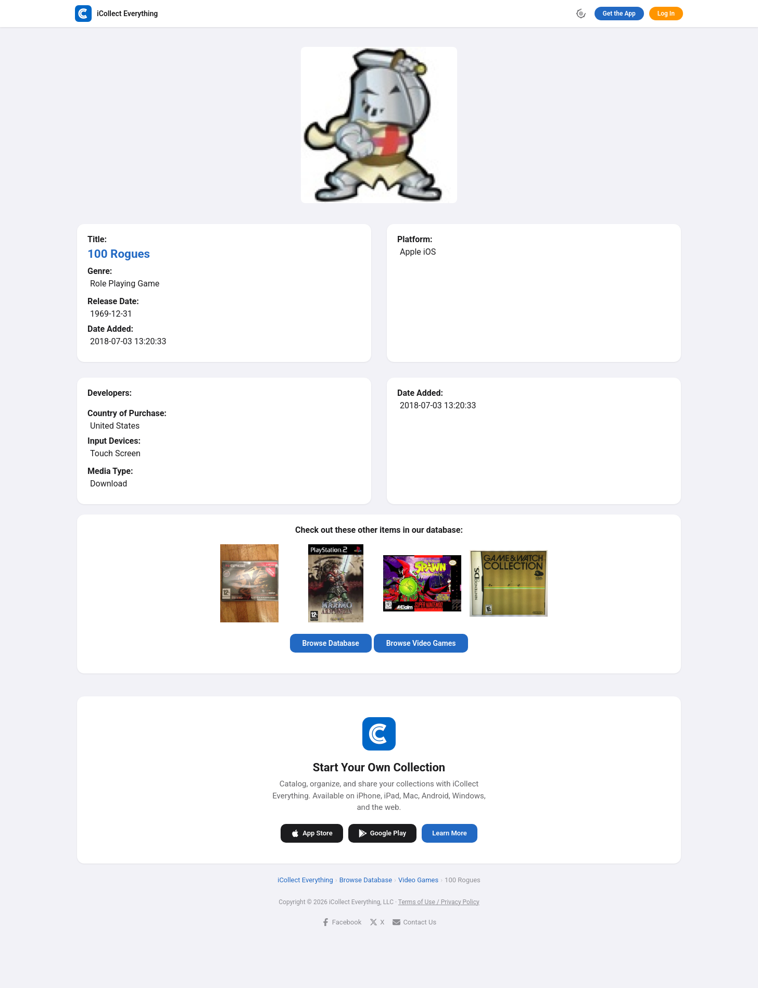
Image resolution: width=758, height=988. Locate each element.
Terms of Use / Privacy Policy (438, 901)
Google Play (383, 833)
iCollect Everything (305, 879)
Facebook (341, 922)
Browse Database (330, 643)
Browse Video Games (421, 643)
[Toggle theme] (581, 13)
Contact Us (414, 922)
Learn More (449, 833)
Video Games (418, 879)
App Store (311, 833)
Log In (666, 13)
